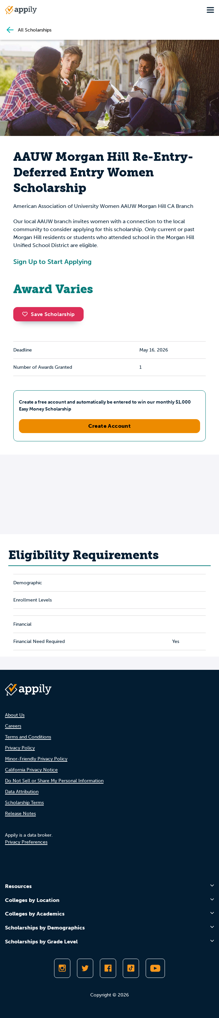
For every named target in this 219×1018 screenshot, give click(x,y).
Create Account (109, 426)
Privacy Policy (20, 748)
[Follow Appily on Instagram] (62, 968)
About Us (15, 715)
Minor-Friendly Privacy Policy (36, 759)
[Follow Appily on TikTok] (131, 968)
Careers (13, 726)
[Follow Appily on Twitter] (85, 968)
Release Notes (20, 813)
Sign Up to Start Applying (52, 262)
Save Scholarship (48, 314)
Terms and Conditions (28, 737)
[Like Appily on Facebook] (108, 968)
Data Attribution (21, 792)
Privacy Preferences (26, 842)
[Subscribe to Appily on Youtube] (155, 968)
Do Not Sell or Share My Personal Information (54, 781)
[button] (26, 314)
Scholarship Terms (24, 802)
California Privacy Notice (31, 770)
